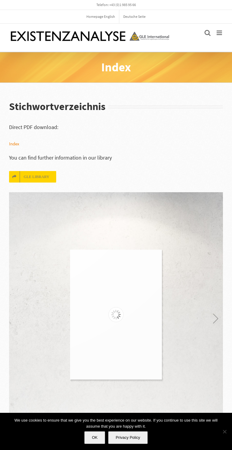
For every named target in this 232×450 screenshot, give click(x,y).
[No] (224, 432)
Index (14, 144)
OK (95, 437)
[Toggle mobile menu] (220, 33)
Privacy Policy (128, 437)
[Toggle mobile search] (208, 33)
